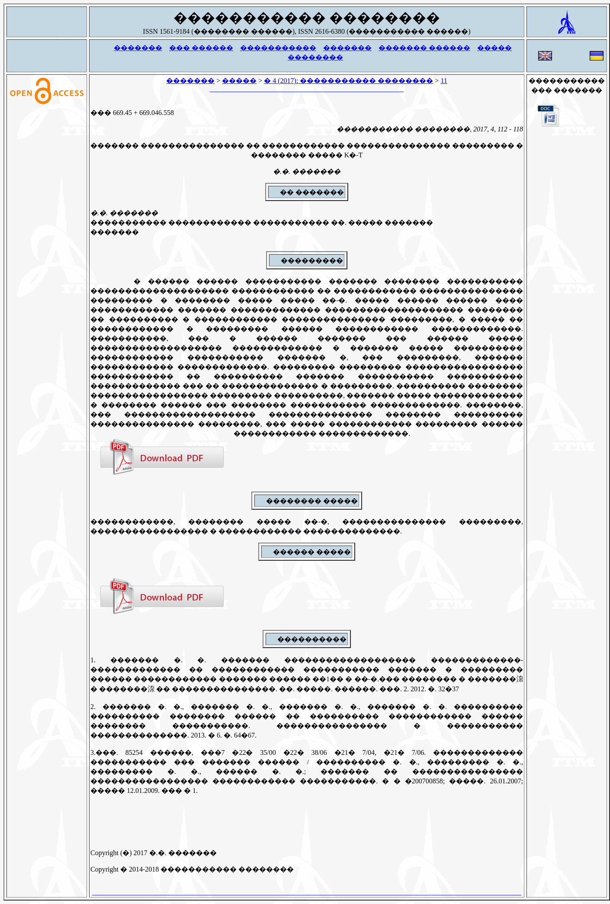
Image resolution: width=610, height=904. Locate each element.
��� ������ (201, 47)
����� (494, 47)
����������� (278, 47)
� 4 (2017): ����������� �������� (348, 80)
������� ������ (424, 47)
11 (443, 80)
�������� (315, 57)
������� (138, 47)
